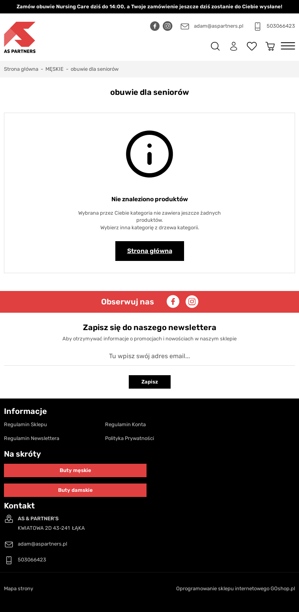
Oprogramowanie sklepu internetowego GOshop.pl (235, 588)
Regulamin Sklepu (25, 424)
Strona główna (21, 69)
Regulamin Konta (125, 424)
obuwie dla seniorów (94, 69)
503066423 (281, 26)
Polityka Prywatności (129, 438)
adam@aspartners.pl (218, 26)
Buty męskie (75, 470)
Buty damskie (75, 490)
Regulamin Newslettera (31, 438)
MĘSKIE (54, 69)
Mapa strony (18, 588)
